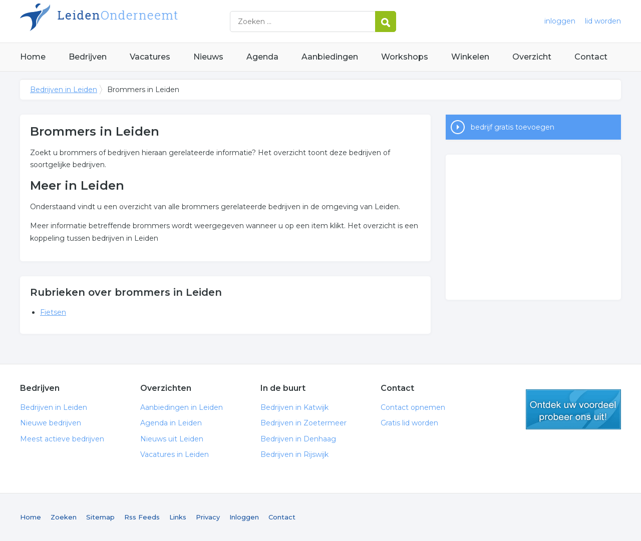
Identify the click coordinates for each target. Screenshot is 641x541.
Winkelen (470, 57)
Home (33, 57)
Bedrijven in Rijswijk (294, 454)
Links (177, 517)
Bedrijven (88, 57)
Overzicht (531, 57)
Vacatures (150, 57)
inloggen (559, 21)
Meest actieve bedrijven (62, 438)
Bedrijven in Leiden (145, 21)
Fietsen (53, 312)
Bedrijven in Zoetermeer (303, 422)
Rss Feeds (142, 517)
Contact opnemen (413, 407)
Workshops (404, 57)
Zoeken (64, 517)
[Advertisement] (533, 227)
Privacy (208, 517)
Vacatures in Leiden (174, 454)
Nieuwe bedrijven (50, 422)
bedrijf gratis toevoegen (512, 127)
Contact (590, 57)
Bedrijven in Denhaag (298, 438)
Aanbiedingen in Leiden (181, 407)
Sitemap (100, 517)
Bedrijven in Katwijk (294, 407)
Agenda (262, 57)
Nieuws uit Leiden (171, 438)
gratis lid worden (573, 409)
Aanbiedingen (329, 57)
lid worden (603, 21)
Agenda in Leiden (171, 422)
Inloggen (244, 517)
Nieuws (208, 57)
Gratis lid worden (409, 422)
